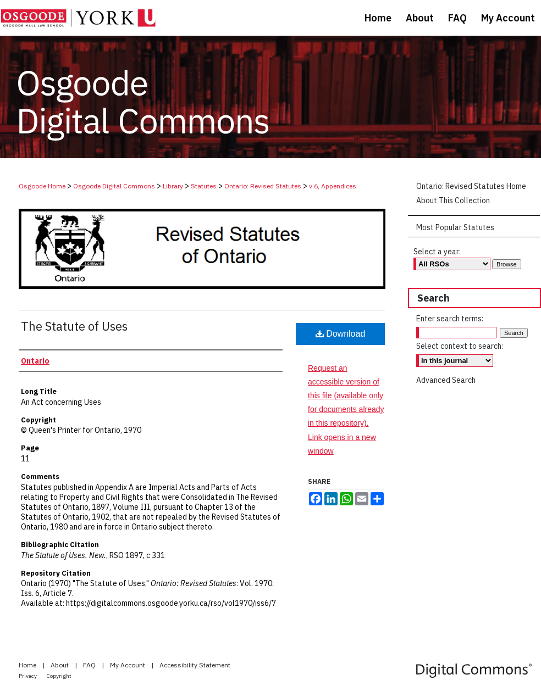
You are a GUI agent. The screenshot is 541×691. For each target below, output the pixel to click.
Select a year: (437, 252)
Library (173, 186)
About (60, 665)
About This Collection (453, 200)
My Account (128, 665)
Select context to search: (459, 346)
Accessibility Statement (194, 665)
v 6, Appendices (332, 186)
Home (28, 665)
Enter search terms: (449, 319)
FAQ (90, 665)
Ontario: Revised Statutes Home (471, 186)
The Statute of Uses (74, 326)
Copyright (59, 675)
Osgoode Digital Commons (114, 186)
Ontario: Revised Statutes (262, 186)
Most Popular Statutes (455, 227)
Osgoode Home (42, 186)
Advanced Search (446, 380)
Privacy (28, 675)
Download (341, 333)
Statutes (204, 186)
